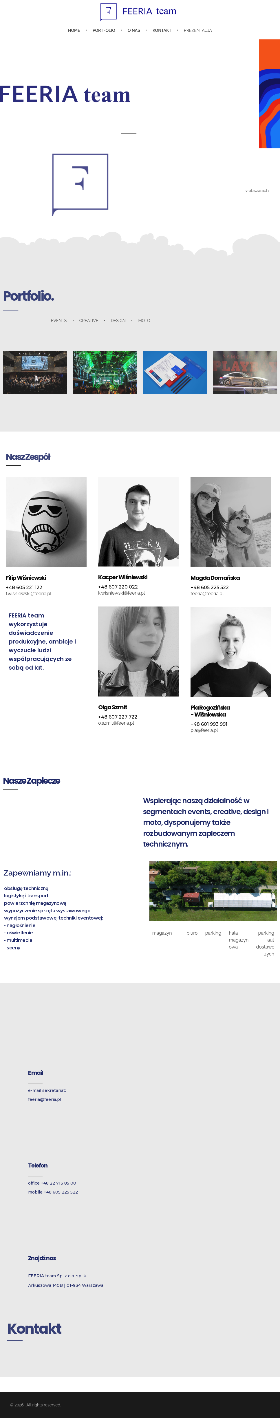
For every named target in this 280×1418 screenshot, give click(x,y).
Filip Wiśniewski (26, 578)
